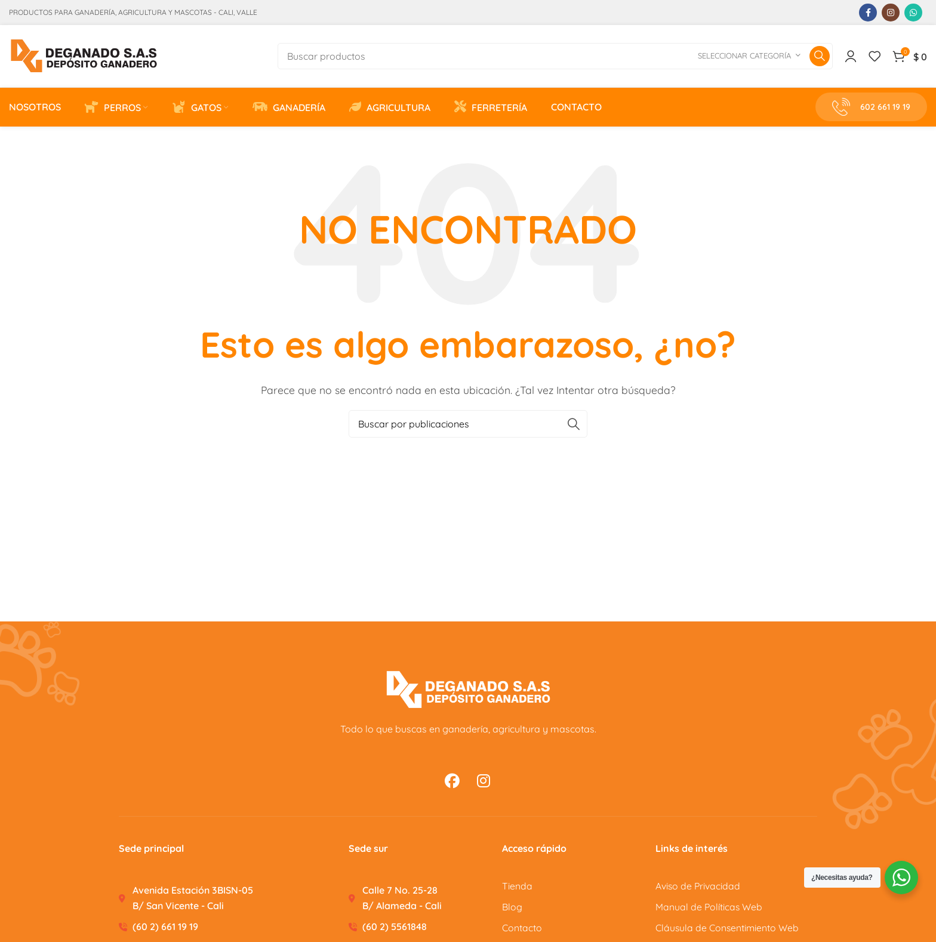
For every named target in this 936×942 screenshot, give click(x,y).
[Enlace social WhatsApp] (913, 12)
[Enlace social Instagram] (891, 12)
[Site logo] (83, 57)
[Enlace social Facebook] (868, 12)
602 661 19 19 (871, 111)
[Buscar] (555, 58)
